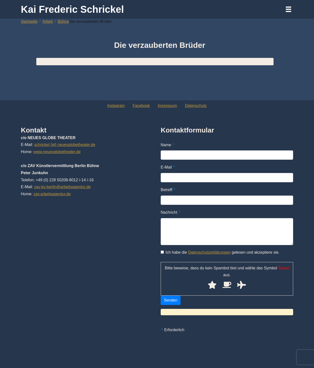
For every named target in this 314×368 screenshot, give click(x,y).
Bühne (63, 21)
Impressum (167, 106)
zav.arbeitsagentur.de (52, 194)
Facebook (141, 106)
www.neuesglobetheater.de (57, 152)
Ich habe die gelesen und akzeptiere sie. (220, 252)
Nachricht (171, 212)
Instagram (116, 106)
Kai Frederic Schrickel (72, 9)
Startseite (29, 21)
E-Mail (168, 167)
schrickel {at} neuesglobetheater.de (64, 145)
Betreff (168, 189)
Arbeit (47, 21)
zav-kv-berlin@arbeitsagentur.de (62, 187)
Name (168, 144)
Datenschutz (196, 106)
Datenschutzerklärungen (209, 252)
